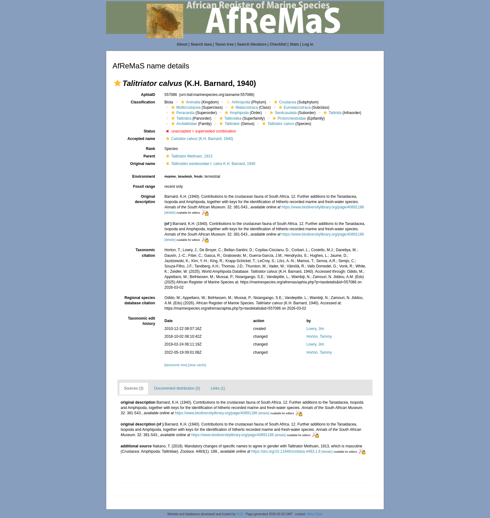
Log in (307, 44)
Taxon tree (224, 44)
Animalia (189, 102)
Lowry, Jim (315, 328)
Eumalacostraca (294, 107)
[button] (117, 83)
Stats (294, 44)
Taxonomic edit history (141, 321)
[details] (169, 212)
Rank (150, 149)
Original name (142, 164)
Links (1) (218, 388)
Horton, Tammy (319, 336)
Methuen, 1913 (188, 156)
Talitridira (180, 118)
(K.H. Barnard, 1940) (198, 139)
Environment (143, 176)
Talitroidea (230, 118)
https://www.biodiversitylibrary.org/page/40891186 (323, 207)
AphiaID (148, 94)
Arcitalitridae (183, 124)
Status (149, 131)
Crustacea (284, 102)
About (182, 44)
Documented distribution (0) (177, 388)
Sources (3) (133, 388)
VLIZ (240, 514)
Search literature (252, 44)
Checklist (278, 44)
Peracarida (182, 113)
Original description (145, 199)
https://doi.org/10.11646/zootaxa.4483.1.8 (286, 451)
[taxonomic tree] (175, 365)
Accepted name (141, 139)
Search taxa (201, 44)
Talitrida (331, 113)
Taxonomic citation (145, 252)
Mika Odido (315, 514)
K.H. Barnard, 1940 (209, 164)
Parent (149, 156)
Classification (143, 102)
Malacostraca (243, 107)
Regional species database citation (139, 300)
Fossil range (144, 186)
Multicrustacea (185, 107)
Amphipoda (236, 113)
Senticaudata (282, 113)
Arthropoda (237, 102)
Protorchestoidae (288, 118)
